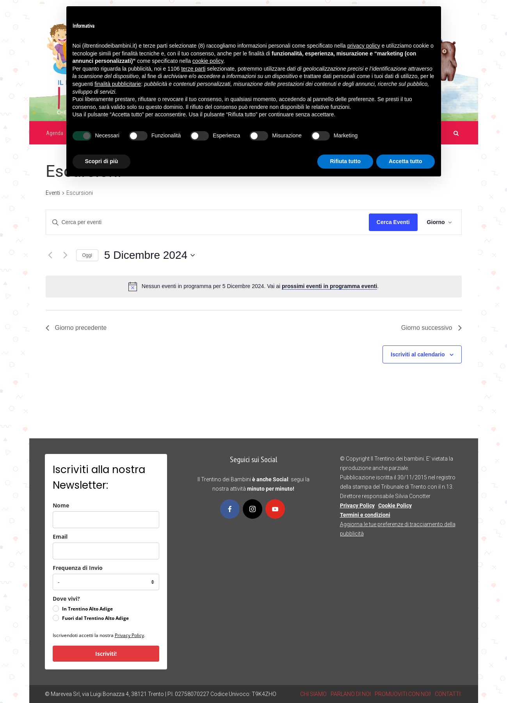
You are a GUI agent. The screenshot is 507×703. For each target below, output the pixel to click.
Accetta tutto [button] (405, 161)
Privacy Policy (129, 635)
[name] (106, 519)
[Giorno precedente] (50, 255)
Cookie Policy (395, 505)
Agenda (54, 133)
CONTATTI (448, 694)
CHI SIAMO (313, 694)
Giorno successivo (431, 327)
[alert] (260, 286)
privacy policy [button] (363, 46)
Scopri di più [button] (101, 161)
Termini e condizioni (365, 515)
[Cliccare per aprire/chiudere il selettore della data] (149, 255)
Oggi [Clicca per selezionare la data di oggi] (87, 255)
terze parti (193, 69)
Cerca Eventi (393, 222)
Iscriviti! (106, 653)
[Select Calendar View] (439, 222)
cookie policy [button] (207, 61)
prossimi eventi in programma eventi (329, 286)
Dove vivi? (66, 598)
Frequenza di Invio (78, 567)
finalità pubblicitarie (117, 84)
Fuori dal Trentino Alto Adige (95, 618)
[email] (106, 551)
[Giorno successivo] (65, 255)
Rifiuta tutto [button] (345, 161)
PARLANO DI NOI (351, 694)
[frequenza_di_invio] (106, 582)
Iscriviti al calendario (418, 354)
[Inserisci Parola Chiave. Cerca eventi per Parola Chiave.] (207, 222)
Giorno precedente (76, 327)
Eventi (53, 193)
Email (60, 536)
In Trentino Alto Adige (87, 608)
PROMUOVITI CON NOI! (403, 694)
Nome (61, 505)
